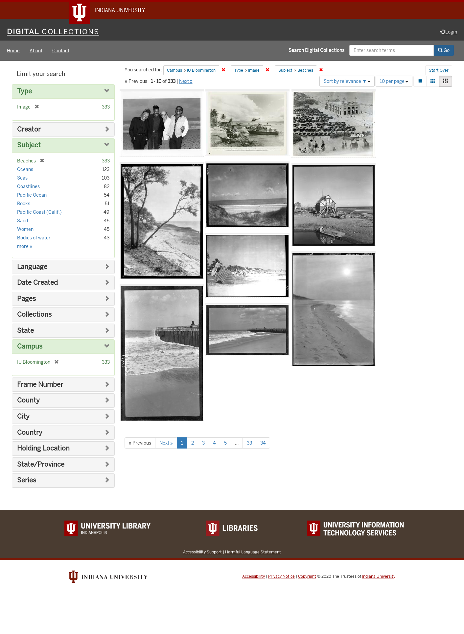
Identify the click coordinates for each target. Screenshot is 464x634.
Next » (186, 81)
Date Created (37, 283)
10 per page (394, 81)
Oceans (25, 169)
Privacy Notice (281, 576)
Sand (22, 221)
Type (24, 91)
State (25, 331)
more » (24, 246)
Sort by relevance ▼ (347, 81)
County (28, 400)
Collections (34, 314)
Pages (26, 299)
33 (249, 443)
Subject (29, 145)
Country (29, 432)
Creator (29, 129)
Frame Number (40, 384)
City (23, 416)
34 (263, 443)
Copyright (307, 576)
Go (444, 50)
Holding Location (43, 448)
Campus (29, 346)
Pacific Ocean (32, 195)
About (36, 51)
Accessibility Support (202, 551)
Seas (22, 178)
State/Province (40, 464)
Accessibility (253, 576)
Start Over (439, 70)
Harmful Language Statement (253, 551)
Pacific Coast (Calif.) (39, 212)
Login (448, 32)
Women (25, 229)
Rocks (23, 204)
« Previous (140, 443)
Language (32, 267)
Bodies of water (34, 238)
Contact (60, 51)
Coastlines (28, 186)
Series (26, 480)
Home (13, 51)
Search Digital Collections (316, 50)
